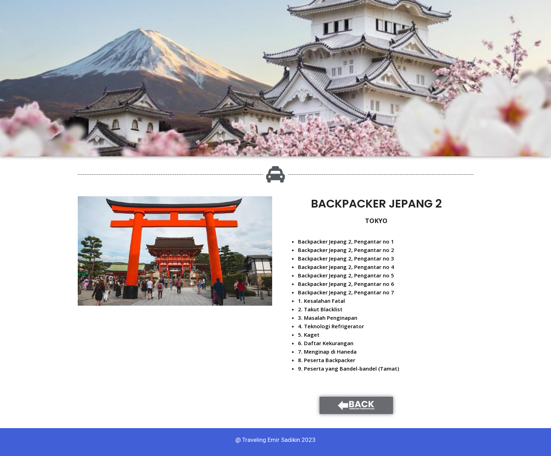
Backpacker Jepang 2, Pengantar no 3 (346, 258)
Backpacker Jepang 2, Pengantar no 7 (346, 292)
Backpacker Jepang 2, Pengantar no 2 (346, 249)
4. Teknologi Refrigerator (331, 326)
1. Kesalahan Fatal (321, 300)
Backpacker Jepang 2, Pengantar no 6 (346, 283)
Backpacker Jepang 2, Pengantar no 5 (346, 275)
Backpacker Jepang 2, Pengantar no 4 (346, 266)
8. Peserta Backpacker (326, 360)
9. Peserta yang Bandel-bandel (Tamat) (348, 368)
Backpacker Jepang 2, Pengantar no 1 (346, 241)
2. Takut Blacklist (320, 309)
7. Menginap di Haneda (327, 351)
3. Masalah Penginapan (327, 317)
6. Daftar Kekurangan (325, 343)
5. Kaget (309, 334)
